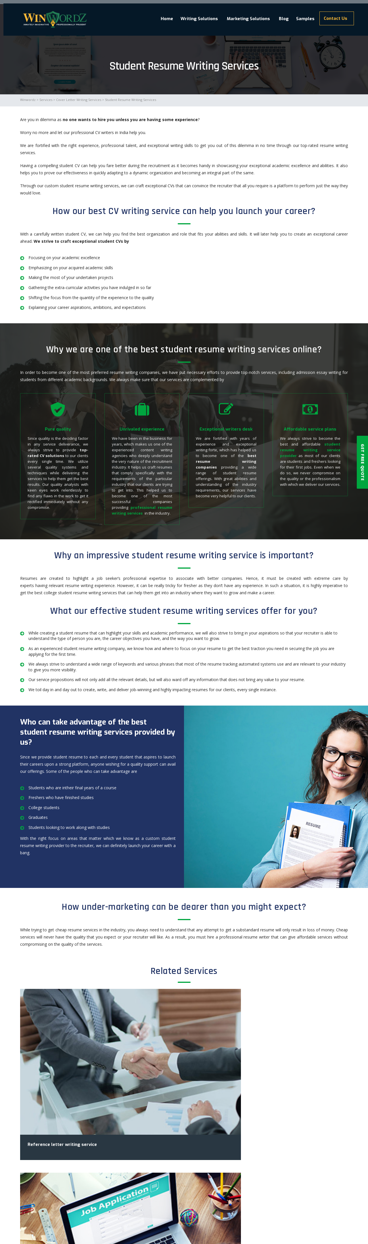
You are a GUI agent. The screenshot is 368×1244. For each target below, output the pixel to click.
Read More (210, 1169)
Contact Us (333, 15)
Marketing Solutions (235, 15)
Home (147, 15)
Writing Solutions (183, 15)
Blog (273, 15)
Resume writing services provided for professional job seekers (267, 1122)
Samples (299, 15)
